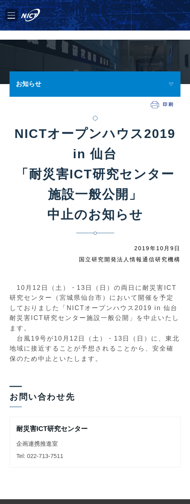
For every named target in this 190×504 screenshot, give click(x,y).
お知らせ (28, 83)
